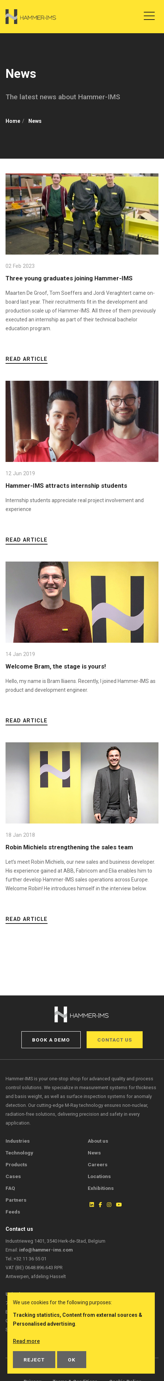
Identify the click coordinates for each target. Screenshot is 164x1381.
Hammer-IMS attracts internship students (66, 485)
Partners (16, 1200)
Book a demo (51, 1040)
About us (98, 1141)
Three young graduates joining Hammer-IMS (69, 278)
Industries (18, 1141)
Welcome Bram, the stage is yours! (56, 666)
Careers (98, 1164)
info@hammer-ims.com (46, 1250)
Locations (99, 1176)
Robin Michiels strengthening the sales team (69, 847)
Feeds (13, 1212)
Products (16, 1164)
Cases (13, 1176)
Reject (34, 1360)
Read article (27, 359)
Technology (19, 1153)
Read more (26, 1341)
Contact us (114, 1040)
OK (72, 1360)
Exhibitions (101, 1188)
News (94, 1153)
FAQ (10, 1188)
